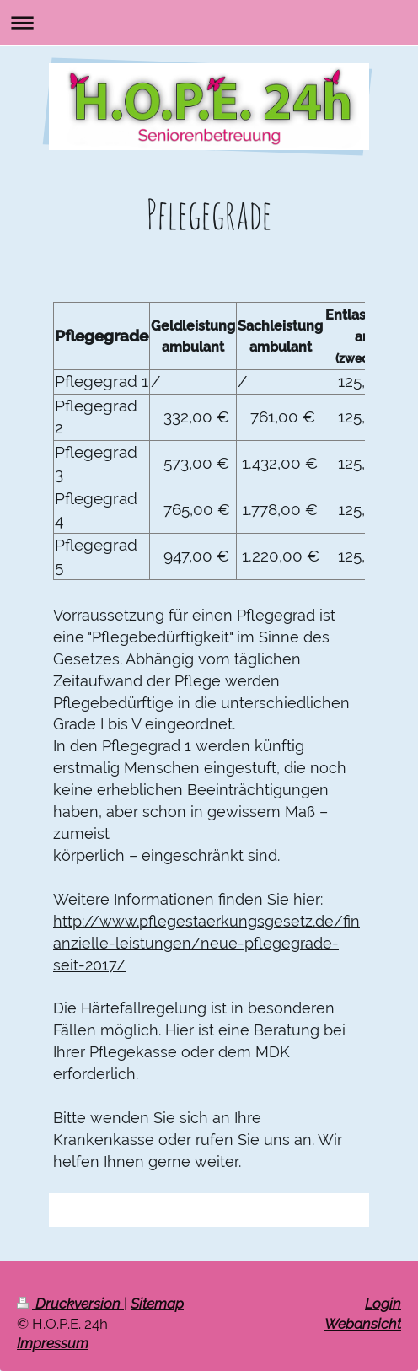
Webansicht (362, 1323)
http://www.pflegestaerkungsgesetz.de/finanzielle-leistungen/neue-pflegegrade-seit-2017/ (206, 943)
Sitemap (157, 1303)
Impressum (52, 1343)
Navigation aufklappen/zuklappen (209, 22)
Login (383, 1303)
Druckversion (70, 1303)
